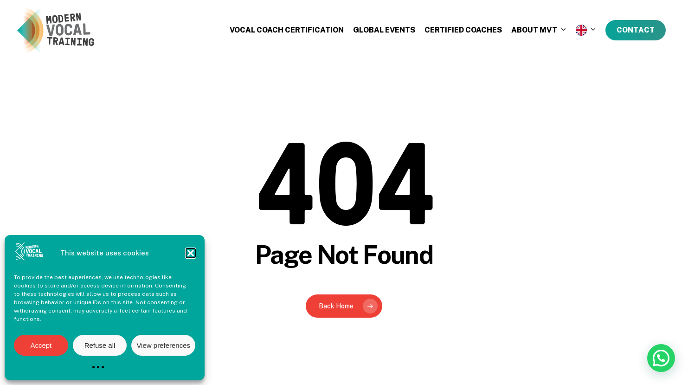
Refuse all (100, 345)
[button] (190, 253)
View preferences (163, 345)
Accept (40, 345)
